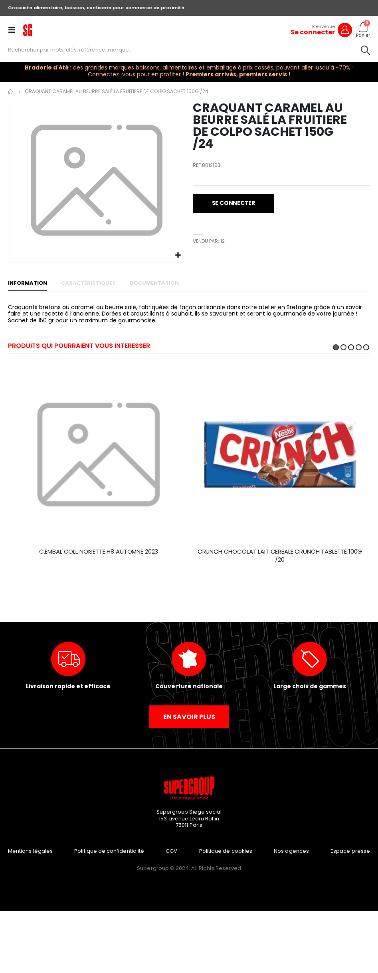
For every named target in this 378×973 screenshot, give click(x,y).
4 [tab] (358, 347)
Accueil (11, 91)
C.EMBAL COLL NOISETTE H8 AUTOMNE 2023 (98, 552)
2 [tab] (343, 347)
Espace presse (350, 851)
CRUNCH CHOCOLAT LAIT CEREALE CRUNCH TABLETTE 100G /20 (280, 556)
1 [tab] (336, 347)
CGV (171, 851)
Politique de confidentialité (109, 851)
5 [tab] (366, 347)
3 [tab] (351, 347)
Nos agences (291, 851)
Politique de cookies (225, 851)
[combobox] (189, 50)
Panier (363, 35)
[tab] (27, 284)
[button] (178, 255)
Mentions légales (30, 851)
